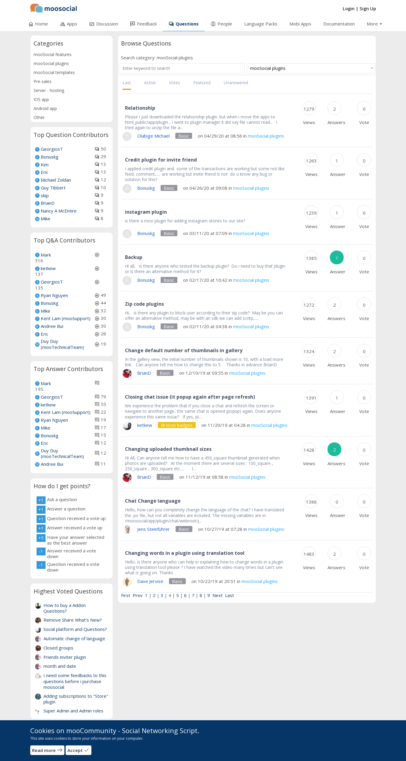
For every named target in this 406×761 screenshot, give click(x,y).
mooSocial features (53, 54)
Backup (133, 257)
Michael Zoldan (56, 180)
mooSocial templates (54, 72)
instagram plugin (146, 212)
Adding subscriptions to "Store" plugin (75, 699)
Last (127, 82)
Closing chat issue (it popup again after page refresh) (190, 397)
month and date (59, 666)
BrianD (48, 203)
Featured (202, 82)
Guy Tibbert (53, 188)
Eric (44, 172)
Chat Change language (153, 501)
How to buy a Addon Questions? (64, 608)
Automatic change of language (74, 638)
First (125, 595)
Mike (45, 218)
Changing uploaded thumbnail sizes (168, 449)
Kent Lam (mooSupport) (65, 318)
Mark (46, 255)
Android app (45, 108)
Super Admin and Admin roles (73, 711)
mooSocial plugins (51, 63)
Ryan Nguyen (54, 295)
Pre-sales (43, 81)
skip (45, 195)
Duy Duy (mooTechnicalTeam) (62, 344)
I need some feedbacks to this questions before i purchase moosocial (74, 681)
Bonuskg (49, 157)
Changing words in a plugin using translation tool (184, 553)
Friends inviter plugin (64, 657)
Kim (45, 165)
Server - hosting (49, 90)
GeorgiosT (52, 149)
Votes (174, 82)
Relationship (140, 108)
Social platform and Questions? (75, 629)
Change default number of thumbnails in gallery (183, 350)
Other (39, 117)
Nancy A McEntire (59, 211)
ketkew (48, 268)
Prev (138, 595)
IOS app (41, 99)
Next (217, 595)
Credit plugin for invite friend (161, 159)
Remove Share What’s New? (72, 620)
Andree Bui (52, 326)
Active (150, 82)
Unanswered (236, 82)
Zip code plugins (144, 304)
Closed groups (58, 648)
